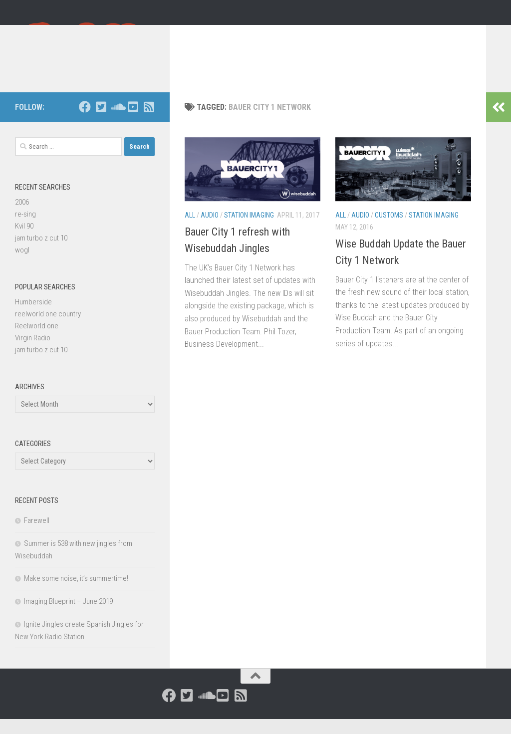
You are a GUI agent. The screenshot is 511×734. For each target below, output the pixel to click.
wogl (22, 264)
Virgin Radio (32, 352)
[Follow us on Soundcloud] (117, 122)
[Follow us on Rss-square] (149, 122)
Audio (210, 230)
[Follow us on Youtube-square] (133, 122)
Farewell (36, 535)
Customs (389, 230)
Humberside (33, 316)
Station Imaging (249, 230)
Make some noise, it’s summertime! (76, 593)
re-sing (25, 229)
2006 (22, 217)
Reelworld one (36, 340)
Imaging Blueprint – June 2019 (68, 616)
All (190, 230)
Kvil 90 (24, 241)
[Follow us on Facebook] (85, 122)
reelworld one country (48, 328)
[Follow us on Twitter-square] (101, 122)
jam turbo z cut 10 (41, 252)
